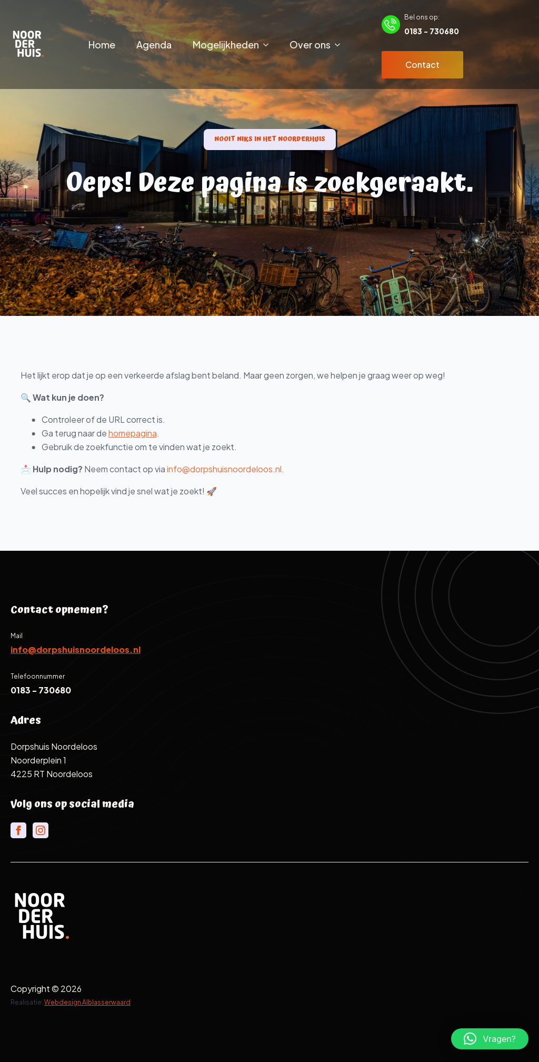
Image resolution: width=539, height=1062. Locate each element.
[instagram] (40, 830)
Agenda (154, 44)
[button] (489, 1038)
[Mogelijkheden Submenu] (269, 44)
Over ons (310, 44)
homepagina (151, 433)
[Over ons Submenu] (341, 44)
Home (101, 44)
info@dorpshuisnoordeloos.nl (242, 468)
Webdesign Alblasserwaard (87, 1002)
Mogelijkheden (226, 44)
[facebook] (18, 830)
